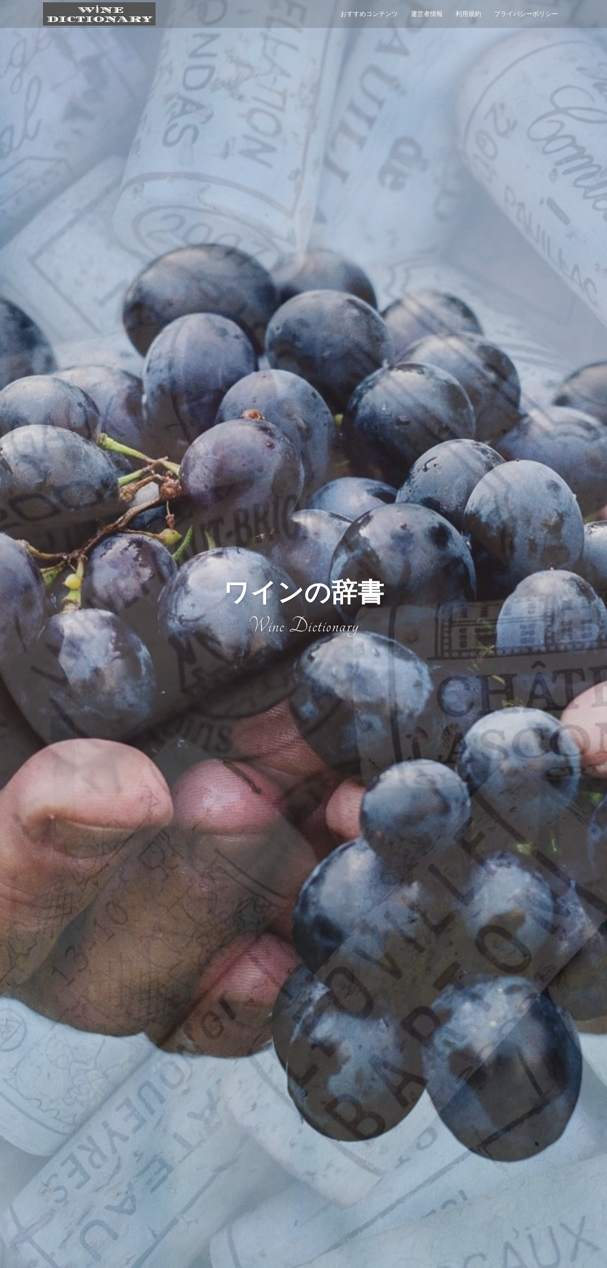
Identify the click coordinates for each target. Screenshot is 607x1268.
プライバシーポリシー (526, 13)
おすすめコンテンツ (369, 13)
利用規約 (468, 13)
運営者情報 (427, 13)
